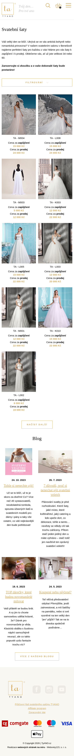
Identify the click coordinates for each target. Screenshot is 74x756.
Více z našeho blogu (37, 656)
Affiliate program (37, 708)
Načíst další (37, 424)
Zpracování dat (37, 712)
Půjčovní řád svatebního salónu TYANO (37, 704)
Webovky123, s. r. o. (57, 747)
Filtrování (37, 82)
